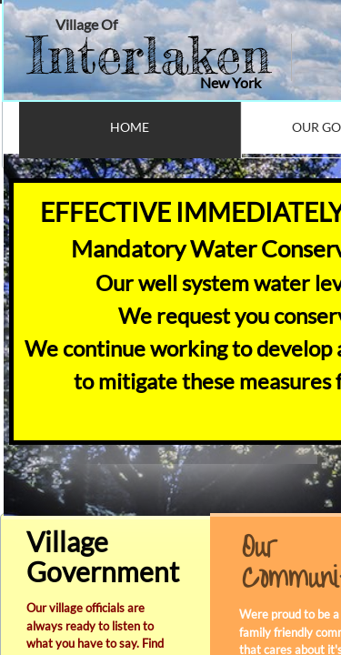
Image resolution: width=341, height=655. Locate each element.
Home (129, 127)
